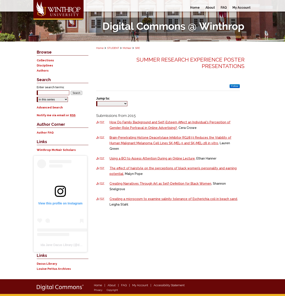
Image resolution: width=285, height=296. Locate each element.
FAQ (124, 285)
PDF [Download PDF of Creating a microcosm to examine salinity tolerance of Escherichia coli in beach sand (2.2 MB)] (102, 198)
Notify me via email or (56, 115)
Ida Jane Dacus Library (57, 245)
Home (100, 48)
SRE (137, 48)
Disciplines (45, 65)
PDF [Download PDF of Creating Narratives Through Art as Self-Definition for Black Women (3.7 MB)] (102, 183)
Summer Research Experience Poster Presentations (190, 62)
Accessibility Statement (169, 285)
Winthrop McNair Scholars (56, 150)
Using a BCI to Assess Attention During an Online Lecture (152, 158)
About (112, 285)
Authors (43, 70)
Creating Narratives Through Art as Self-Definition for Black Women (160, 183)
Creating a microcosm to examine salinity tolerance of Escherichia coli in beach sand (173, 199)
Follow (234, 86)
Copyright (112, 290)
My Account (140, 285)
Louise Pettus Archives (54, 268)
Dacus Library (47, 263)
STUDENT (113, 48)
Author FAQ (45, 132)
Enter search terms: (50, 87)
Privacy (98, 290)
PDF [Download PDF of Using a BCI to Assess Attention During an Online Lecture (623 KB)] (102, 158)
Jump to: (103, 98)
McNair (127, 48)
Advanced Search (50, 107)
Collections (45, 60)
